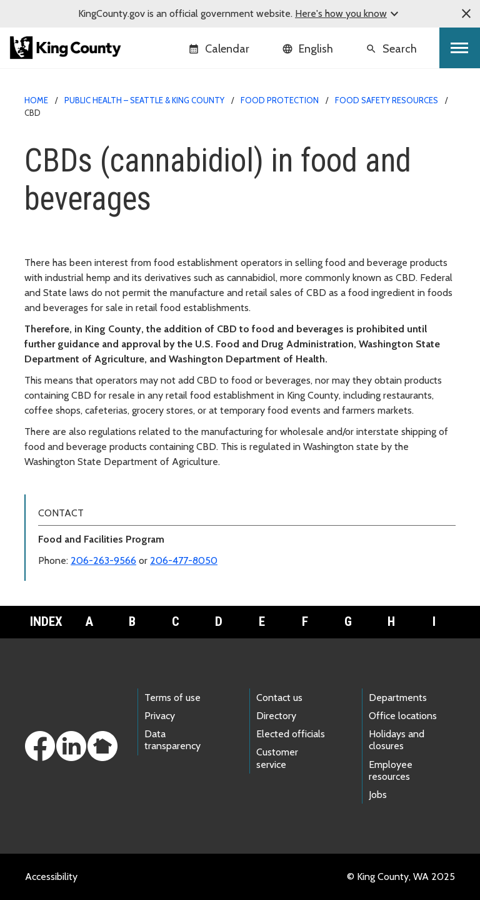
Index (46, 621)
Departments (398, 697)
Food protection (280, 100)
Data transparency (172, 740)
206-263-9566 (103, 560)
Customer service (277, 758)
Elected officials (290, 734)
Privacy (159, 716)
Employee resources (390, 770)
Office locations (403, 716)
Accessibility (51, 876)
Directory (276, 716)
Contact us (279, 697)
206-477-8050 (184, 560)
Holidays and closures (396, 740)
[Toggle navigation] (459, 48)
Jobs (378, 794)
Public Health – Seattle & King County (144, 100)
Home (36, 100)
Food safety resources (386, 100)
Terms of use (172, 697)
